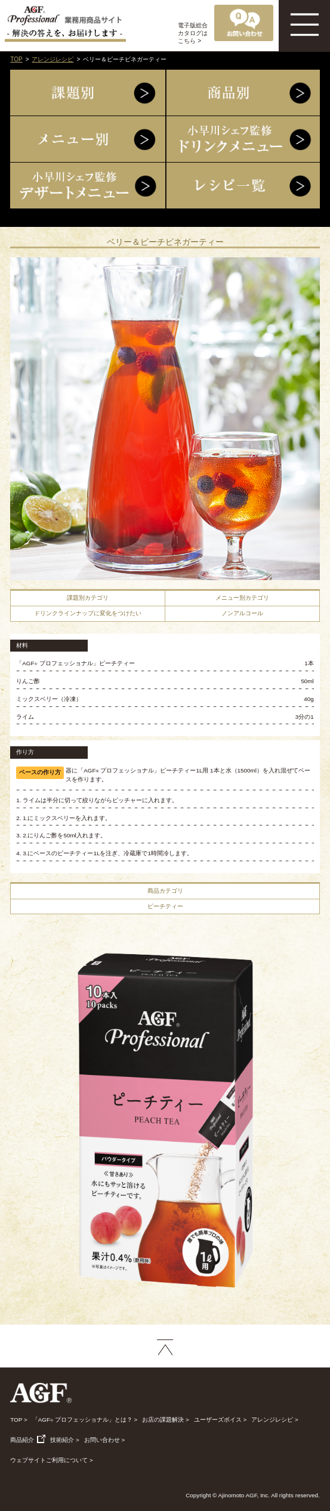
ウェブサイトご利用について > (51, 1460)
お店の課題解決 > (165, 1419)
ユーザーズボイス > (220, 1419)
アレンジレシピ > (274, 1419)
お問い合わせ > (104, 1440)
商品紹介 (27, 1440)
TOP (16, 59)
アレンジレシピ (52, 59)
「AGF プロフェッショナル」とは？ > (85, 1419)
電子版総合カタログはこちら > (193, 33)
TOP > (18, 1419)
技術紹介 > (64, 1440)
